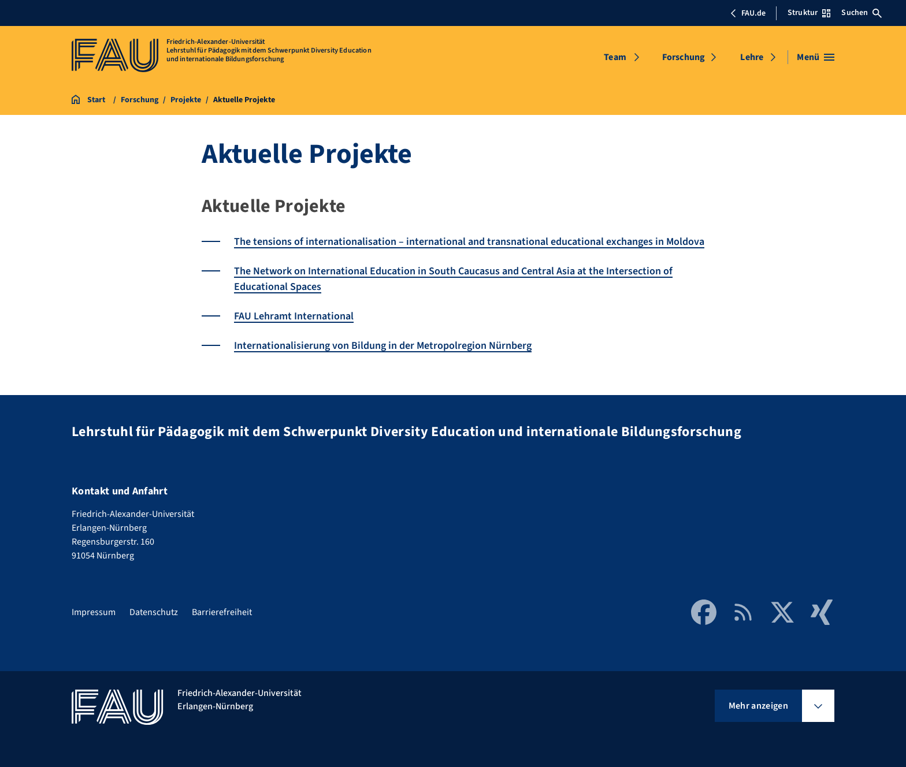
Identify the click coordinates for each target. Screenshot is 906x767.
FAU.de (748, 13)
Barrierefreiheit (222, 612)
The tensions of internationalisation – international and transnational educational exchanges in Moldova (469, 241)
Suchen (861, 12)
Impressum (94, 612)
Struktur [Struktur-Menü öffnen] (809, 12)
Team (615, 57)
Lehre (751, 57)
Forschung (683, 57)
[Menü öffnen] (815, 57)
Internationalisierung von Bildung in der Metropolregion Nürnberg (383, 345)
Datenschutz (153, 612)
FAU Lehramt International (294, 316)
